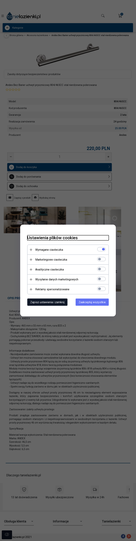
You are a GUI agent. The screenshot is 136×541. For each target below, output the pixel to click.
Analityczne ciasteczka (49, 269)
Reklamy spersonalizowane (52, 289)
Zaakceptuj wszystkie (92, 302)
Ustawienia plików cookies (52, 237)
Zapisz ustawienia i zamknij (47, 302)
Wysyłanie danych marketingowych (56, 279)
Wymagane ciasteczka (49, 249)
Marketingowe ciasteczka (51, 259)
